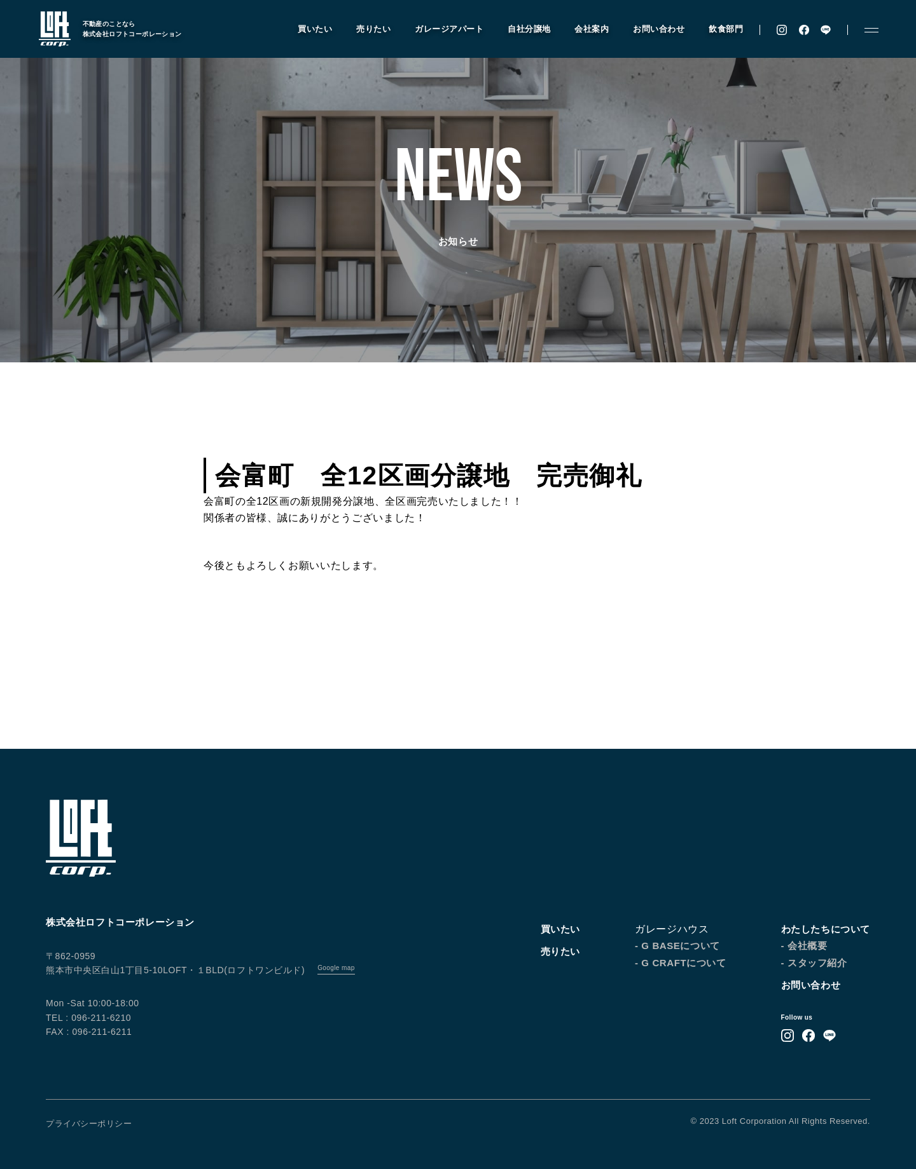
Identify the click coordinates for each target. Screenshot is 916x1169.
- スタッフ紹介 (814, 962)
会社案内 (586, 30)
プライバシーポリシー (89, 1123)
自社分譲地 (523, 30)
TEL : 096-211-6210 (88, 1018)
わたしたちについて (825, 929)
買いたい (309, 30)
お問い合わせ (653, 30)
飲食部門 (720, 30)
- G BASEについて (677, 945)
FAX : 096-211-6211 (89, 1032)
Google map (335, 967)
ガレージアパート (443, 30)
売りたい (367, 30)
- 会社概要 (804, 945)
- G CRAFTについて (680, 962)
